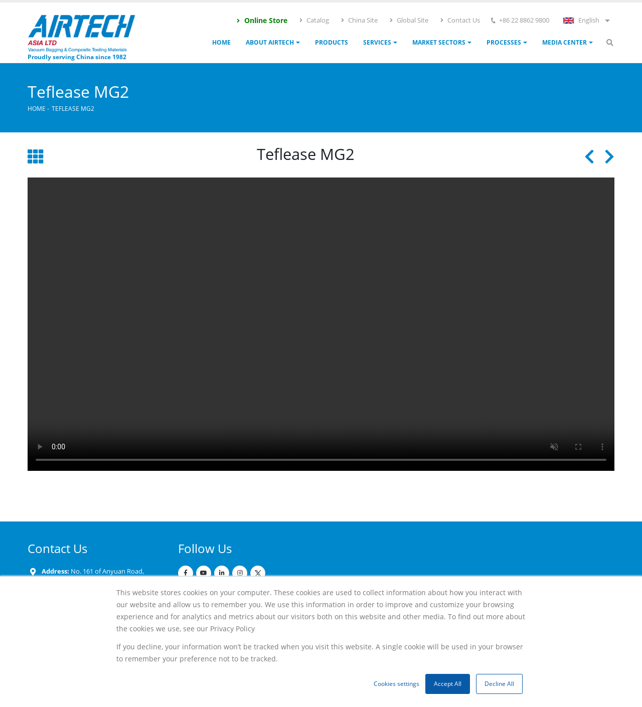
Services (377, 42)
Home (221, 42)
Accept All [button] (447, 683)
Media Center (564, 42)
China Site (359, 20)
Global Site (408, 20)
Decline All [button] (499, 683)
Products (331, 42)
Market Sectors (438, 42)
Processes (504, 42)
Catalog (313, 20)
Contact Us (459, 20)
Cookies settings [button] (396, 683)
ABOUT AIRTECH (270, 42)
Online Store (261, 20)
